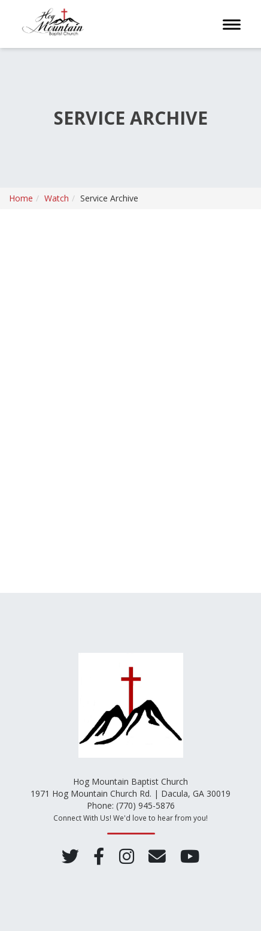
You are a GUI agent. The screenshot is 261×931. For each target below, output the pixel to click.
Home (21, 198)
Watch (56, 198)
